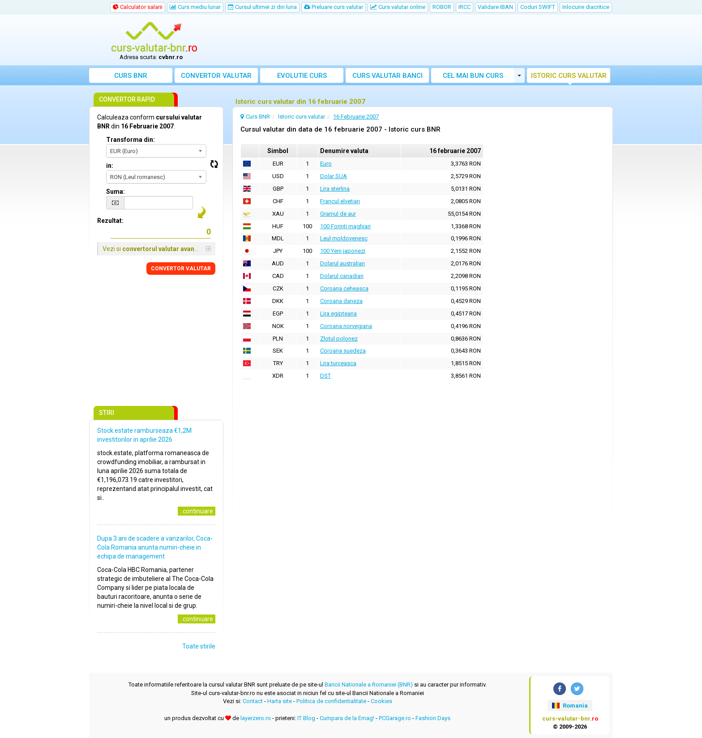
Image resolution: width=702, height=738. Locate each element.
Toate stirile (198, 646)
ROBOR (441, 7)
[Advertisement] (416, 40)
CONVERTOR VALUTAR (181, 268)
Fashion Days (432, 718)
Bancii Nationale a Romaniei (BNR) (369, 684)
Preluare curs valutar (333, 7)
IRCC (464, 7)
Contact (253, 701)
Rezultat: (110, 220)
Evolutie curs (302, 76)
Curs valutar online (397, 7)
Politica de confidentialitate (331, 701)
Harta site (279, 701)
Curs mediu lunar (195, 7)
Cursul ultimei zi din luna (262, 7)
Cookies (381, 701)
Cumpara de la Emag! (347, 718)
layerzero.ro (255, 718)
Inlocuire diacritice (585, 7)
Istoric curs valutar (569, 76)
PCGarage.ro (395, 718)
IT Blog (306, 718)
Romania (569, 705)
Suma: (115, 191)
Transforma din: (130, 139)
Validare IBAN (495, 7)
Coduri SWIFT (537, 7)
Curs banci (387, 76)
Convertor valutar (216, 76)
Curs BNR (130, 76)
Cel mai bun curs (473, 76)
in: (109, 165)
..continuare (196, 511)
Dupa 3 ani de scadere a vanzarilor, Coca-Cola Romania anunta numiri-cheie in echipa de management (155, 547)
